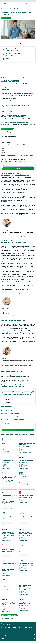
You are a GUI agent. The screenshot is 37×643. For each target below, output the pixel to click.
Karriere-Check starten (7, 126)
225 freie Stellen (5, 15)
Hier (6, 290)
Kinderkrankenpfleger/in (5, 372)
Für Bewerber (18, 629)
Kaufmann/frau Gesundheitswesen (8, 412)
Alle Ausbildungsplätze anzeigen (9, 612)
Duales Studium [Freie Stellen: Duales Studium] (30, 624)
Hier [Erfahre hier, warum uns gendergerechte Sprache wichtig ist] (4, 620)
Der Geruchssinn (6, 399)
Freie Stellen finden (18, 427)
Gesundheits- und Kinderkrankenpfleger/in (10, 410)
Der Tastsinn (5, 396)
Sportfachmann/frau (5, 409)
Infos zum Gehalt (19, 40)
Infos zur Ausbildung (7, 40)
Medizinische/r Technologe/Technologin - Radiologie (12, 413)
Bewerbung (18, 635)
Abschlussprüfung (20, 276)
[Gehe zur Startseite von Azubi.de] (4, 1)
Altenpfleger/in (30, 371)
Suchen (18, 165)
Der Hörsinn (5, 394)
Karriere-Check (32, 121)
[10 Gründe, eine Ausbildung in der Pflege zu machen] (18, 69)
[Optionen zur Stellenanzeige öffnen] (16, 435)
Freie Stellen (30, 40)
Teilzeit (32, 244)
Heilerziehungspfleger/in (6, 407)
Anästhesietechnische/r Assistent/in (9, 406)
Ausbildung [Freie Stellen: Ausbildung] (24, 624)
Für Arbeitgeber (18, 632)
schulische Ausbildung (28, 242)
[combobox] (18, 162)
